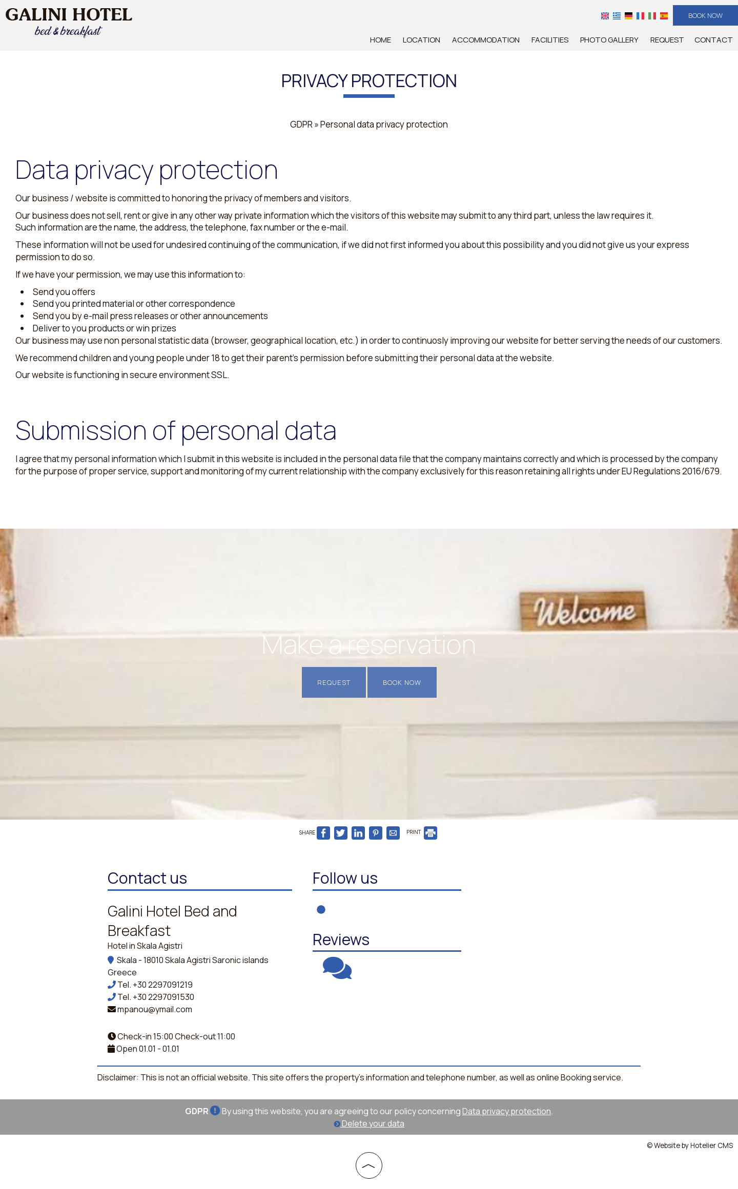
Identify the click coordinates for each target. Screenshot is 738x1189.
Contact (713, 39)
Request (667, 39)
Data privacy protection (506, 1111)
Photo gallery (609, 39)
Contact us (147, 877)
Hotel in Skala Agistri (145, 945)
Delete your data (369, 1123)
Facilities (549, 39)
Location (421, 39)
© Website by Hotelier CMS (690, 1145)
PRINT (421, 832)
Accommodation (486, 39)
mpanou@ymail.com (154, 1009)
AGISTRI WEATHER (556, 905)
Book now (705, 15)
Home (380, 39)
